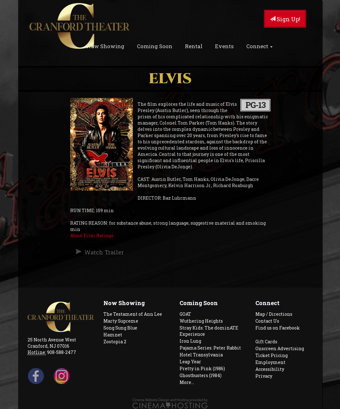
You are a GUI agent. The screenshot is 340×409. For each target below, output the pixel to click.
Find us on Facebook (277, 328)
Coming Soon (154, 46)
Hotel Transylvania (201, 355)
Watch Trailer (104, 252)
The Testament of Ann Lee (132, 314)
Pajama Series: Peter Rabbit (210, 348)
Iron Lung (190, 341)
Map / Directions (273, 314)
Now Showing (105, 46)
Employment (270, 362)
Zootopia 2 (114, 342)
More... (187, 382)
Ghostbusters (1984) (201, 375)
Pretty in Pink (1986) (202, 368)
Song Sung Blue (120, 328)
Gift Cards (266, 342)
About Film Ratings (91, 235)
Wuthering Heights (201, 321)
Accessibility (269, 369)
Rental (193, 46)
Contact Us (267, 321)
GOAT (185, 314)
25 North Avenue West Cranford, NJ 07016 (52, 343)
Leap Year (190, 362)
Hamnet (112, 335)
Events (224, 46)
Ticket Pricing (271, 355)
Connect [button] (259, 46)
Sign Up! (285, 19)
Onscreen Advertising (279, 348)
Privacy (263, 376)
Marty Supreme (120, 321)
